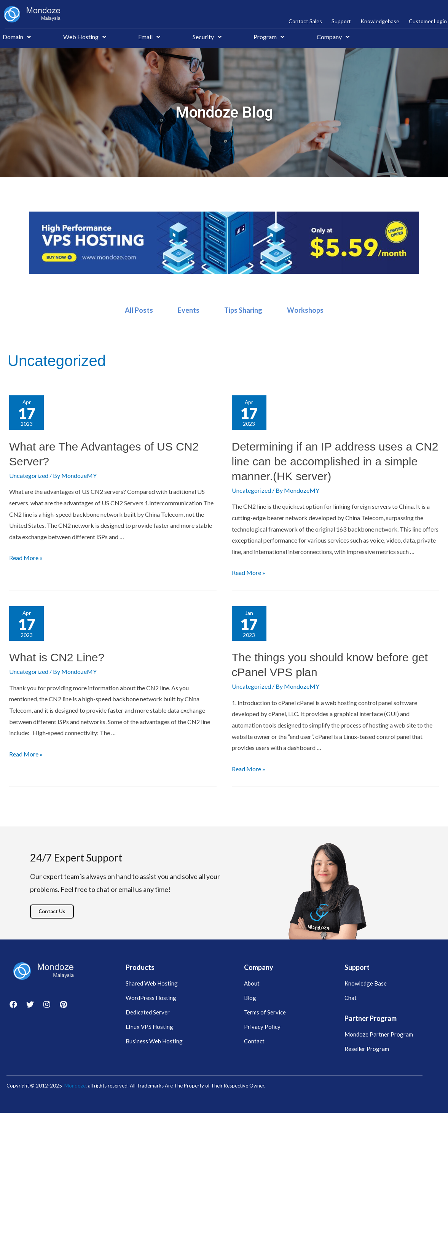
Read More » (26, 557)
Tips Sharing (243, 310)
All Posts (139, 310)
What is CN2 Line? (56, 657)
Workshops (305, 310)
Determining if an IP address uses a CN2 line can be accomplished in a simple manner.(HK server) (335, 461)
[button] (52, 911)
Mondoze (75, 1086)
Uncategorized (28, 475)
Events (188, 310)
